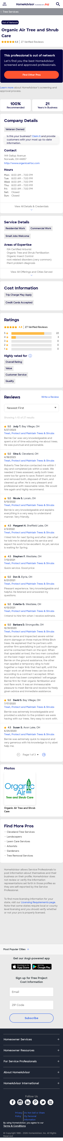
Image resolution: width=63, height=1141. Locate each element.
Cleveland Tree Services (21, 831)
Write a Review (50, 397)
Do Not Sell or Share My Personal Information (34, 1116)
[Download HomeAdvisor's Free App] (21, 967)
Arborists (12, 846)
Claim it (36, 136)
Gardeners (13, 850)
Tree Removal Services (20, 855)
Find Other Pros (32, 74)
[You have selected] (31, 408)
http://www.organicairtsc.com (22, 163)
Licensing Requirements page (38, 902)
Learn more (7, 87)
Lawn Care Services (18, 841)
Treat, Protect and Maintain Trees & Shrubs (29, 433)
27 (32, 42)
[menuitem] (4, 4)
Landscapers (14, 836)
